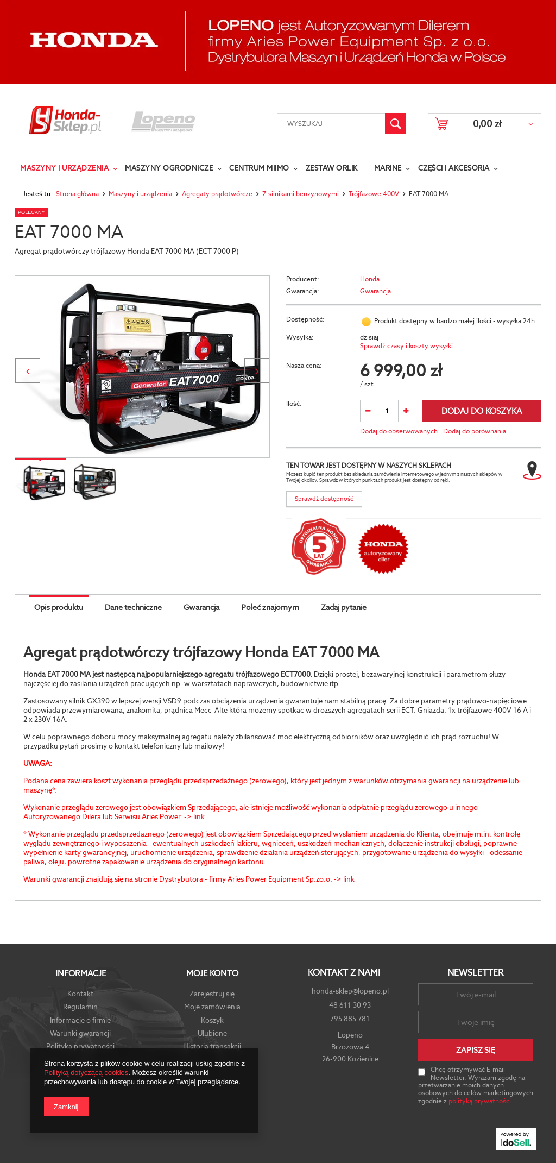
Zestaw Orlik (332, 168)
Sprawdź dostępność (324, 498)
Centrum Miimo (259, 168)
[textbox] (331, 123)
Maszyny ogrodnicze (169, 168)
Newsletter (475, 972)
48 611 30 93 (350, 1005)
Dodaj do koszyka (481, 411)
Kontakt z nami (344, 972)
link (199, 816)
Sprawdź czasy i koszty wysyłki (406, 346)
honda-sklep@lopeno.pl (350, 991)
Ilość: (294, 404)
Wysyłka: (300, 338)
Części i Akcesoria (454, 168)
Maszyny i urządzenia (64, 168)
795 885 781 (350, 1018)
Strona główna (77, 194)
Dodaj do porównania (474, 432)
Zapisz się (475, 1050)
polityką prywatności (479, 1101)
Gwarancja (375, 291)
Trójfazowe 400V (374, 194)
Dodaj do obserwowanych (399, 432)
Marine (388, 168)
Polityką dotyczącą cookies (86, 1072)
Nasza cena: (304, 366)
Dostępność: (305, 320)
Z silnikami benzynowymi (300, 194)
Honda (370, 279)
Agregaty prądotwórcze (217, 194)
